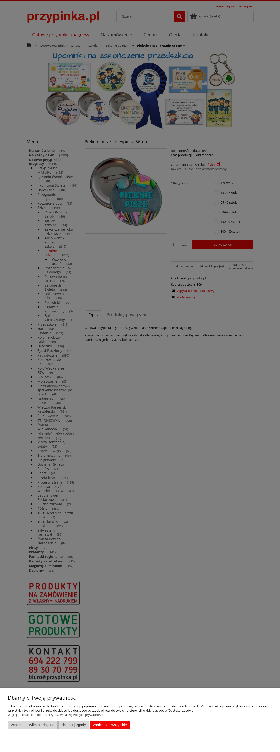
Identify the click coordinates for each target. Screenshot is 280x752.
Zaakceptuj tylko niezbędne (32, 725)
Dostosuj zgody (74, 725)
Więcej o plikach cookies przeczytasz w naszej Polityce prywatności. (55, 715)
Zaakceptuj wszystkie (110, 725)
